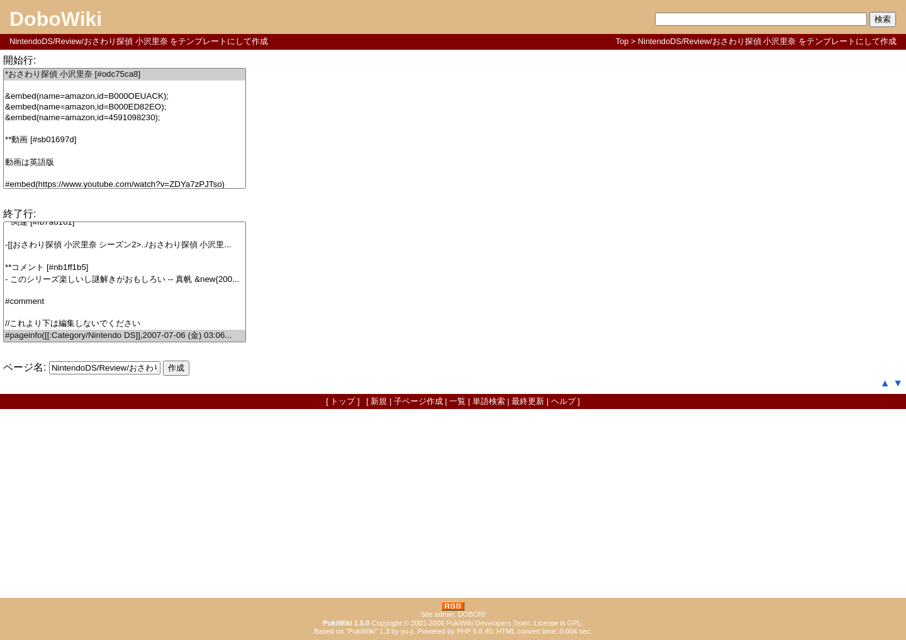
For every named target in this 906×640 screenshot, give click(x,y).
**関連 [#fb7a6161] (124, 222)
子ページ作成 (418, 401)
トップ (342, 401)
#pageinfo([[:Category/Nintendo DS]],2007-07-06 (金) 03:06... (124, 336)
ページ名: (24, 367)
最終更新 (528, 401)
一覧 (457, 401)
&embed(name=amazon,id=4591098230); (124, 118)
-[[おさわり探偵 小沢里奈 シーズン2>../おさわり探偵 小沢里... (124, 245)
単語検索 (489, 401)
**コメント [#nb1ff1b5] (124, 268)
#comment (124, 301)
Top (622, 41)
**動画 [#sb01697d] (124, 140)
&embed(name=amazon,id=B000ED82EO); (124, 107)
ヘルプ (563, 401)
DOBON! (471, 614)
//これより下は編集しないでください (124, 324)
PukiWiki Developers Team (488, 623)
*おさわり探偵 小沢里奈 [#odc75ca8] (124, 75)
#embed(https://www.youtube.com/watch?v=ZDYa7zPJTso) (124, 184)
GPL (574, 623)
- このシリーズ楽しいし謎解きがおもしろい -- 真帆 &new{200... (124, 280)
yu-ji (407, 631)
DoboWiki (55, 19)
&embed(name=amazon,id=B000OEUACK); (124, 96)
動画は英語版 (124, 163)
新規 (379, 401)
